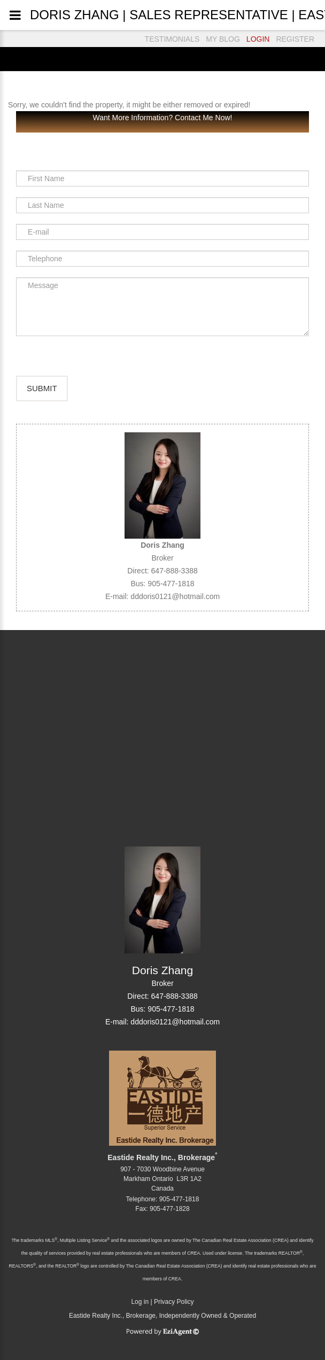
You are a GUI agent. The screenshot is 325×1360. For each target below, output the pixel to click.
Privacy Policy (174, 1301)
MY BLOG (223, 39)
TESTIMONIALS (172, 39)
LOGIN (258, 39)
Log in (140, 1301)
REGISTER (295, 39)
